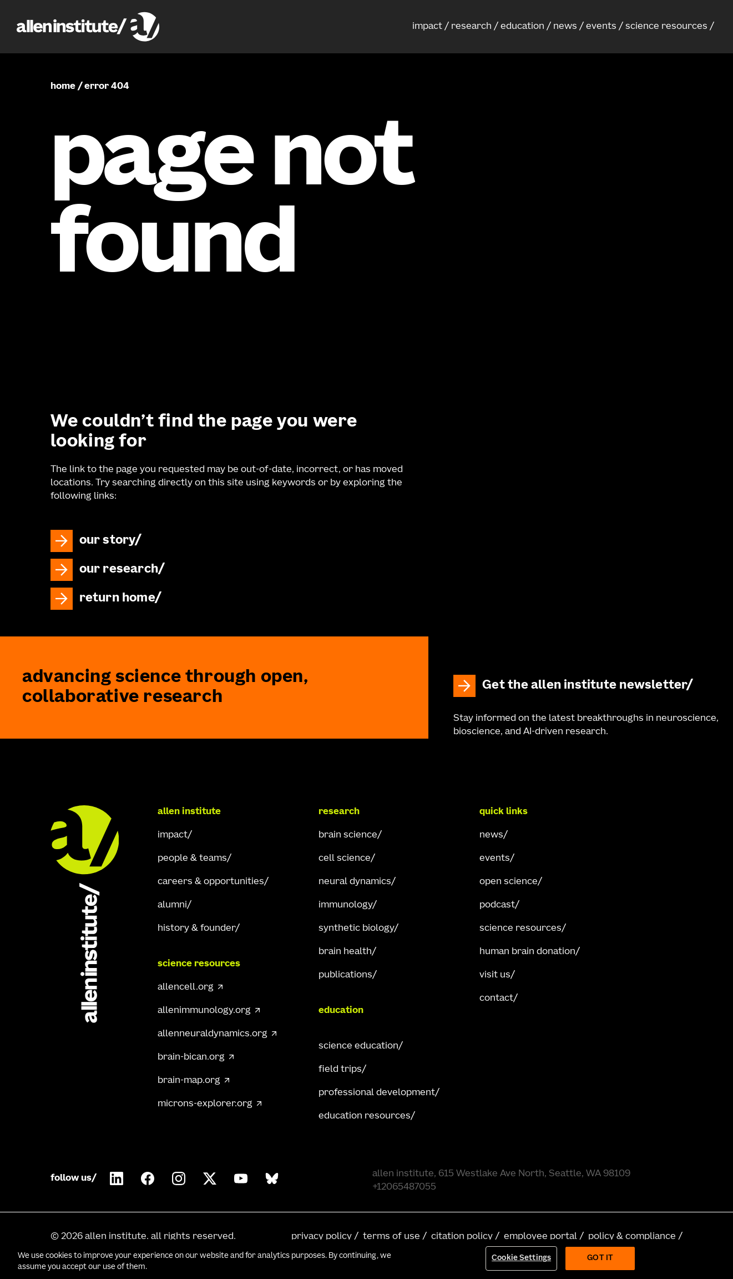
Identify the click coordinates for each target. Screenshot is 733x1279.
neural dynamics (355, 881)
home (62, 86)
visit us (494, 975)
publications (345, 975)
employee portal (540, 1236)
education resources (365, 1116)
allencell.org (186, 987)
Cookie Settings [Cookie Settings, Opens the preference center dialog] (521, 1258)
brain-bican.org (191, 1057)
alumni (172, 905)
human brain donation (527, 951)
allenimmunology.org (204, 1010)
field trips (340, 1069)
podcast (497, 905)
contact (496, 998)
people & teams (192, 858)
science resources (666, 26)
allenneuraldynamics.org (212, 1034)
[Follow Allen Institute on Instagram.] (178, 1178)
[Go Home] (94, 914)
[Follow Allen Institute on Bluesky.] (271, 1178)
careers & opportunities (211, 881)
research (471, 26)
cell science (345, 858)
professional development (377, 1093)
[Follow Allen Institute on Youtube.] (240, 1178)
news (565, 26)
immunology (345, 905)
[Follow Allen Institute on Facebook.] (147, 1178)
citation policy (462, 1236)
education (522, 26)
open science (508, 881)
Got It (600, 1258)
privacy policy (321, 1236)
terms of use (391, 1236)
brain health (345, 951)
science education (358, 1046)
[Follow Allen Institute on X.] (209, 1178)
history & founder (196, 928)
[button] (430, 26)
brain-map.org (189, 1080)
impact (427, 26)
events (601, 26)
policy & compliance (632, 1236)
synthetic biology (356, 928)
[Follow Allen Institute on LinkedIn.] (116, 1178)
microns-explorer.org (205, 1104)
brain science (348, 835)
